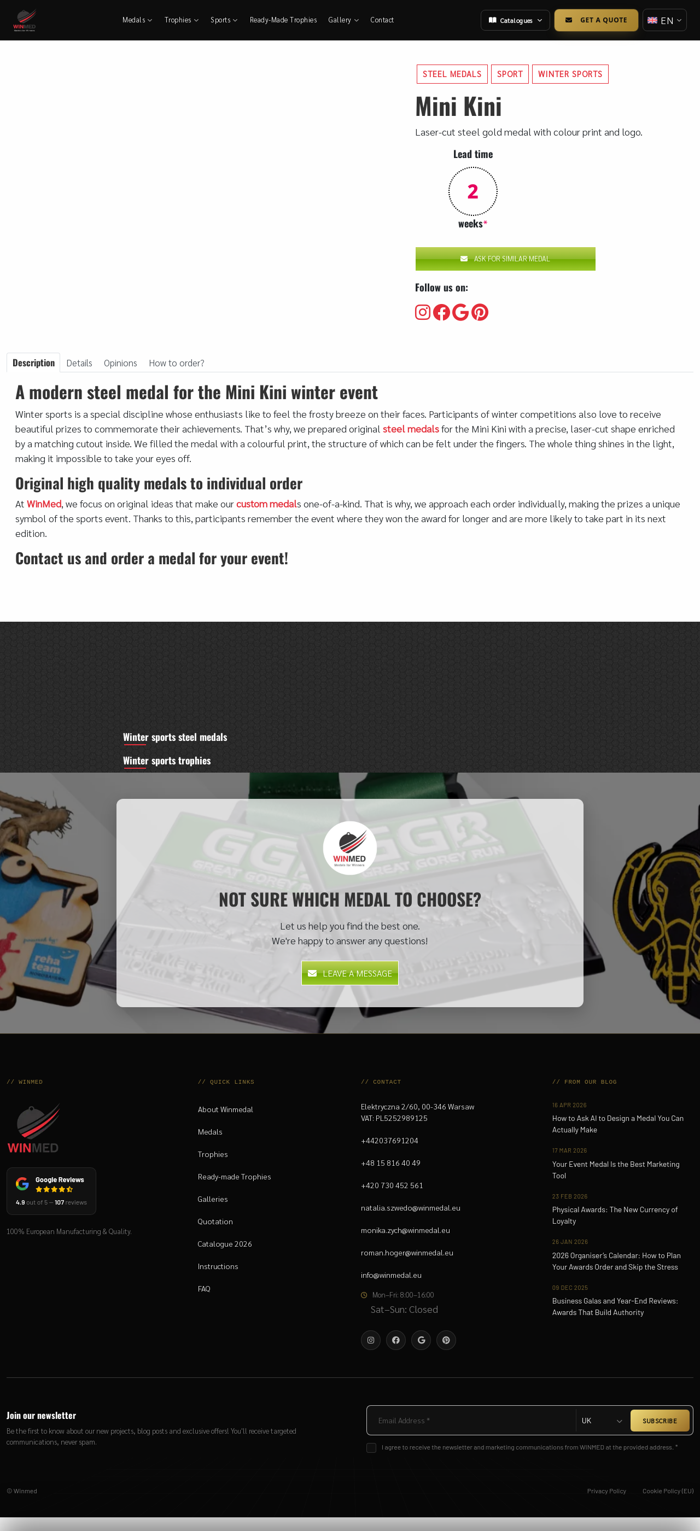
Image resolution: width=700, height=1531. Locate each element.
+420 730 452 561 (392, 1198)
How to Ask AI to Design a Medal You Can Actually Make (618, 1137)
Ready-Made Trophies (284, 19)
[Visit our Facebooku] (441, 312)
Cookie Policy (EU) (668, 1504)
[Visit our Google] (460, 312)
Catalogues (513, 20)
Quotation (215, 1235)
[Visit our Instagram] (422, 312)
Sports (225, 19)
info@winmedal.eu (391, 1288)
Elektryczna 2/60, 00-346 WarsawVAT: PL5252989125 (417, 1125)
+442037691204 (389, 1154)
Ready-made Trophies (234, 1190)
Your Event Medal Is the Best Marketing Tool (616, 1183)
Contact (383, 19)
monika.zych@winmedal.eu (405, 1243)
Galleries (213, 1212)
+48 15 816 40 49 (391, 1176)
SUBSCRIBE (660, 1434)
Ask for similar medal (505, 258)
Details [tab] (86, 363)
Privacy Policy (606, 1504)
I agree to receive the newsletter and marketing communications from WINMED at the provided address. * (530, 1460)
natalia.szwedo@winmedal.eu (410, 1221)
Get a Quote (594, 20)
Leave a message (350, 986)
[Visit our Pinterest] (479, 312)
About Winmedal (225, 1122)
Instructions (218, 1279)
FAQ (204, 1302)
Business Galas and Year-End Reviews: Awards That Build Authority (615, 1320)
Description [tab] (36, 363)
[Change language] (663, 20)
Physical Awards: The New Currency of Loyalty (615, 1228)
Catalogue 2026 (225, 1257)
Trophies (183, 19)
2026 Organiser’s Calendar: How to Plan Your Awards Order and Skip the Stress (616, 1274)
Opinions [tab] (130, 363)
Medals (139, 19)
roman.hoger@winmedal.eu (407, 1266)
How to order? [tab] (189, 363)
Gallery (345, 19)
